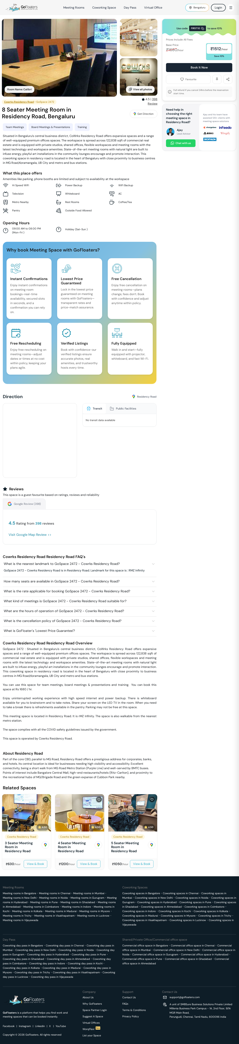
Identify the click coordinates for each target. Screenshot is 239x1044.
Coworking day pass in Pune (89, 954)
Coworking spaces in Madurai (140, 915)
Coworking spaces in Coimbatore (204, 906)
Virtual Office (153, 8)
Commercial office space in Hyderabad (204, 954)
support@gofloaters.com (185, 997)
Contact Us (129, 997)
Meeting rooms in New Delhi (19, 897)
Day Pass (130, 8)
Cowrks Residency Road (19, 102)
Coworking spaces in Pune (195, 902)
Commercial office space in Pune (142, 959)
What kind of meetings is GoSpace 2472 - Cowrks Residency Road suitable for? (65, 601)
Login (218, 8)
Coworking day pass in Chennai (65, 945)
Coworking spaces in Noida (192, 897)
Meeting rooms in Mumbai (88, 893)
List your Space (92, 1035)
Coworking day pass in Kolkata (21, 968)
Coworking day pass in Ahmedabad (68, 959)
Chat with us (181, 143)
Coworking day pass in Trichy (32, 972)
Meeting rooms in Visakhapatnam (54, 915)
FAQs (125, 1003)
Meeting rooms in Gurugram (87, 897)
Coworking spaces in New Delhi (154, 897)
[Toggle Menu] (230, 7)
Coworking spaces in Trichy (214, 915)
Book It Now (199, 67)
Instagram (25, 1026)
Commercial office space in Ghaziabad (188, 959)
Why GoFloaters (92, 1003)
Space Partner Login (95, 1010)
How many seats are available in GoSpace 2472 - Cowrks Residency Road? (62, 581)
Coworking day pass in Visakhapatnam (76, 972)
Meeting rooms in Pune (44, 902)
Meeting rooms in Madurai (61, 911)
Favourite (188, 79)
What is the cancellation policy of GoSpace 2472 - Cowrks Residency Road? (62, 621)
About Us (88, 997)
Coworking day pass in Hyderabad (48, 954)
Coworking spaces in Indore (139, 911)
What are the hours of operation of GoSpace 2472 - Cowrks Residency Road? (64, 611)
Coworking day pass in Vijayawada (52, 977)
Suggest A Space (93, 1016)
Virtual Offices (91, 1022)
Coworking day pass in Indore (47, 963)
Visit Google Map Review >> (30, 534)
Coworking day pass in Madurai (62, 968)
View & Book (35, 864)
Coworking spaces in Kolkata (211, 911)
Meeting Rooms (73, 8)
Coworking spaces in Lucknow (188, 920)
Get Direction (143, 113)
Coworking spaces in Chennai (180, 893)
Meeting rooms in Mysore (94, 911)
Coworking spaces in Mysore (178, 915)
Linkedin (40, 1026)
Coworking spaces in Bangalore (141, 893)
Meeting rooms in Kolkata (27, 911)
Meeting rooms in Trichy (17, 915)
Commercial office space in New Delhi (176, 950)
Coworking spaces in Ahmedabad (161, 906)
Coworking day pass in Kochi (85, 963)
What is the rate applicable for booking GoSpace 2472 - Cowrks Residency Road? (67, 591)
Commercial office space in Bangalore (145, 945)
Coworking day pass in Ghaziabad (23, 959)
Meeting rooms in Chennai (54, 893)
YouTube (61, 1026)
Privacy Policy (130, 1016)
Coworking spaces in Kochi (175, 911)
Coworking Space (104, 8)
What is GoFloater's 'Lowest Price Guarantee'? (39, 631)
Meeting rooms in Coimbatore (41, 906)
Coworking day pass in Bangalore (23, 945)
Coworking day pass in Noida (76, 950)
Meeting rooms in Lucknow (93, 915)
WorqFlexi (91, 1029)
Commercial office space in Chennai (193, 945)
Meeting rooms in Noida (53, 897)
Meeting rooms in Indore (76, 906)
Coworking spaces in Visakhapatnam (144, 920)
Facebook (9, 1026)
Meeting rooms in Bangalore (19, 893)
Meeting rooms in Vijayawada (20, 920)
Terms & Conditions (134, 1010)
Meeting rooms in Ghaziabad (77, 902)
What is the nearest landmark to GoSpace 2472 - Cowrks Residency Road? (62, 564)
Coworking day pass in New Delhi (35, 950)
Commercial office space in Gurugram (155, 954)
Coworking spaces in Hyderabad (157, 902)
